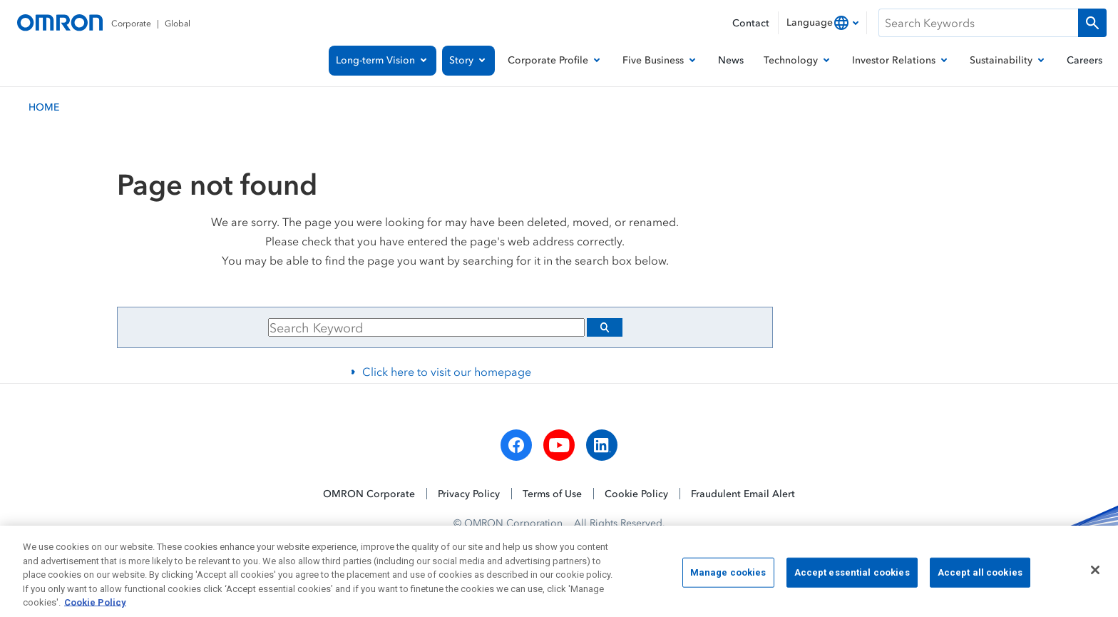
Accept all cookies (980, 578)
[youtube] (559, 445)
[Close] (1095, 576)
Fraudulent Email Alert (743, 493)
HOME (44, 107)
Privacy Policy (469, 493)
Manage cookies (728, 578)
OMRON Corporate (369, 493)
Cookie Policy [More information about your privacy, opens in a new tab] (95, 609)
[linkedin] (601, 445)
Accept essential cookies (852, 578)
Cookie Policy (636, 493)
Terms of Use (552, 493)
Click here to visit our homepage (446, 371)
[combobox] (822, 23)
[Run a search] (1092, 23)
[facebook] (516, 445)
